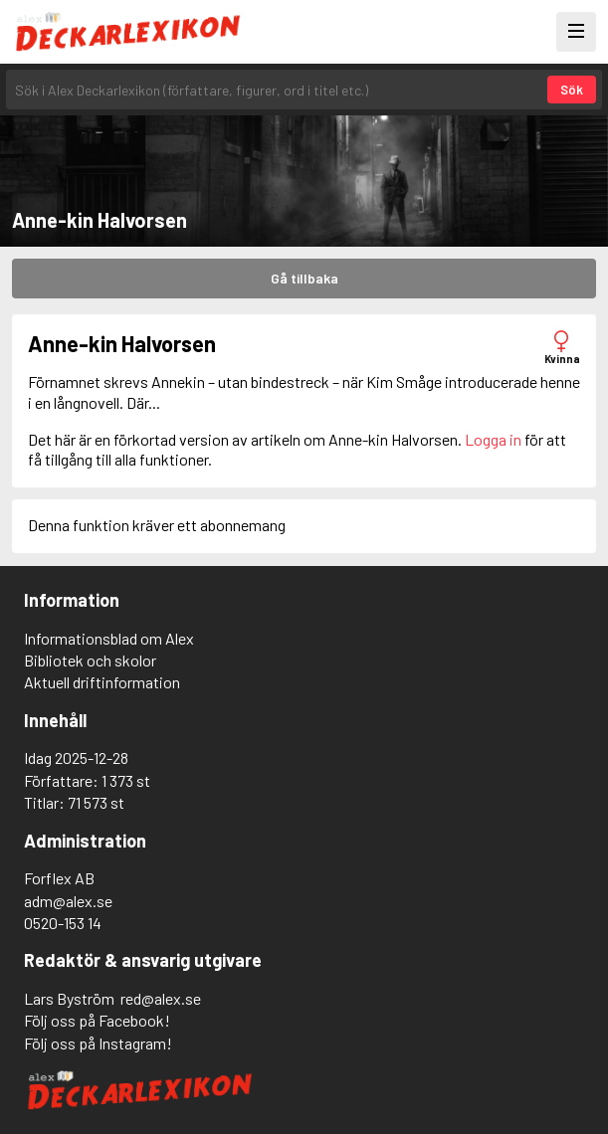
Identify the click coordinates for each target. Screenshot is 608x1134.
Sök (571, 89)
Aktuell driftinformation (102, 681)
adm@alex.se (68, 900)
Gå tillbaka (304, 278)
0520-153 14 (62, 922)
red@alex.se (160, 998)
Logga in (493, 439)
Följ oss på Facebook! (97, 1020)
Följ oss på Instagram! (98, 1043)
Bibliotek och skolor (90, 660)
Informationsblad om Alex (109, 638)
